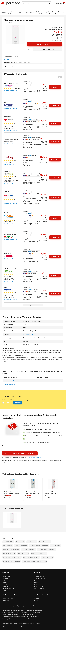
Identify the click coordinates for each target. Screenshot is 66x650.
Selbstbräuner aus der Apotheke (11, 561)
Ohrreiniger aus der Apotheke (31, 557)
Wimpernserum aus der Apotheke (12, 557)
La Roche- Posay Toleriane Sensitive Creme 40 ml (12, 491)
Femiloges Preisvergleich (28, 549)
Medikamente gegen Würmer (38, 553)
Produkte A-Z (37, 580)
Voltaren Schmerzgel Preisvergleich (39, 545)
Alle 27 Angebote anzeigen (33, 305)
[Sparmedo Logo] (10, 3)
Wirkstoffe (36, 584)
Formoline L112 (20, 541)
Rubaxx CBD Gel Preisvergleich (11, 549)
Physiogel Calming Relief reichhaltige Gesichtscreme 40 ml (53, 491)
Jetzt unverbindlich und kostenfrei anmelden (20, 453)
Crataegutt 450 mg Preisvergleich (46, 549)
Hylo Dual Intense (31, 541)
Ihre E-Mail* (5, 446)
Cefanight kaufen (55, 545)
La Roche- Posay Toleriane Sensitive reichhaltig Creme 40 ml (33, 491)
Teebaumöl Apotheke (23, 553)
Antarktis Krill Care (8, 541)
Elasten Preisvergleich (44, 541)
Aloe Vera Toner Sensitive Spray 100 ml (12, 526)
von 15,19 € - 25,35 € (12, 54)
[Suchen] (47, 3)
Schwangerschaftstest (47, 557)
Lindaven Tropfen (7, 545)
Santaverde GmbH (8, 59)
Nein (11, 402)
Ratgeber (36, 582)
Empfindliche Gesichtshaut (10, 380)
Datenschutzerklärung (34, 457)
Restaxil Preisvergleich (9, 553)
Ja (5, 402)
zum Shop (55, 87)
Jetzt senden (17, 402)
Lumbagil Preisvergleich (21, 545)
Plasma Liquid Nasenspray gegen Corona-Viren (34, 561)
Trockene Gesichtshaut (9, 384)
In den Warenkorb (48, 49)
